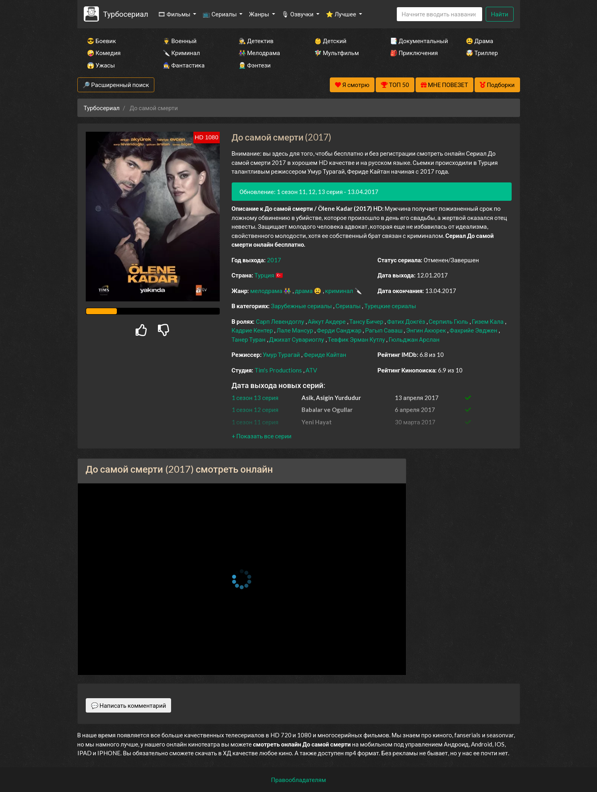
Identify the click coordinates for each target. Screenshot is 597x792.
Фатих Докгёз (406, 321)
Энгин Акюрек (426, 330)
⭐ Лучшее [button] (341, 14)
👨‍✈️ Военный (180, 40)
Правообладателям (298, 779)
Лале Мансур (295, 330)
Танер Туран (249, 339)
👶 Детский (330, 40)
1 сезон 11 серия (255, 422)
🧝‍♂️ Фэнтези (254, 65)
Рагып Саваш (384, 330)
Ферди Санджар (340, 330)
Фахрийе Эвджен (473, 330)
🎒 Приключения (414, 52)
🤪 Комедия (104, 52)
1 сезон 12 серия (255, 409)
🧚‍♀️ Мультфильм (336, 52)
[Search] (439, 14)
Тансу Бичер (367, 321)
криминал (339, 290)
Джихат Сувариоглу (297, 339)
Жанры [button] (259, 14)
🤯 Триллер (482, 52)
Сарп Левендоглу (280, 321)
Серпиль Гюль (449, 321)
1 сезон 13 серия (255, 397)
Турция (265, 275)
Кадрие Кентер (253, 330)
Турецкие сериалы (390, 305)
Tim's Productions (278, 370)
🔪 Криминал (181, 52)
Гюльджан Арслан (413, 339)
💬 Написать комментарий (128, 705)
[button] (262, 436)
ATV (311, 370)
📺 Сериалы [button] (220, 14)
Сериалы (348, 305)
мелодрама (267, 290)
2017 (274, 259)
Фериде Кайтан (324, 354)
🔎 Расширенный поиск (116, 84)
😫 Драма (479, 40)
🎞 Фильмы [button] (175, 14)
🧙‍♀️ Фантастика (184, 65)
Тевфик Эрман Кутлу (357, 339)
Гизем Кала (488, 321)
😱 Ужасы (101, 65)
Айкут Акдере (327, 321)
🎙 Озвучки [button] (298, 14)
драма (304, 290)
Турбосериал (125, 13)
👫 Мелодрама (259, 52)
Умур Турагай (282, 354)
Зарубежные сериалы (302, 305)
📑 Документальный (417, 40)
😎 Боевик (101, 40)
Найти (499, 14)
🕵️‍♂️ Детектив (256, 40)
